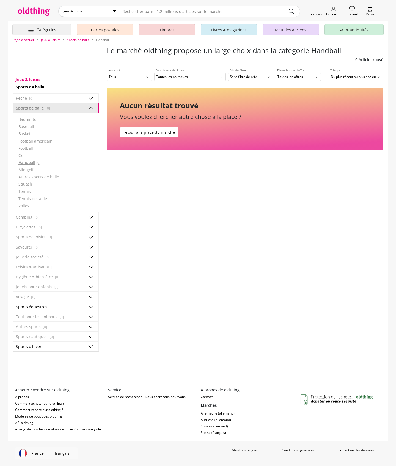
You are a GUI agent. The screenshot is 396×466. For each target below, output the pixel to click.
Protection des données (356, 450)
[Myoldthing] (334, 11)
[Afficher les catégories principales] (42, 29)
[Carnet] (353, 11)
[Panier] (371, 11)
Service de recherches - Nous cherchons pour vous (147, 396)
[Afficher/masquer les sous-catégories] (90, 98)
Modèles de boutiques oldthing (38, 416)
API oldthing (24, 422)
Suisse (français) (213, 432)
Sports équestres (31, 306)
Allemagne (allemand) (218, 413)
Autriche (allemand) (216, 420)
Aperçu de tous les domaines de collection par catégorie (58, 429)
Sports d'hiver (29, 346)
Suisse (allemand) (214, 426)
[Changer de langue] (315, 11)
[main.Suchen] (291, 11)
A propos (22, 396)
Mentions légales (245, 450)
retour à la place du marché (149, 132)
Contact (207, 396)
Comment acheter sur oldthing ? (39, 403)
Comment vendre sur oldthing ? (39, 409)
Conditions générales (298, 450)
